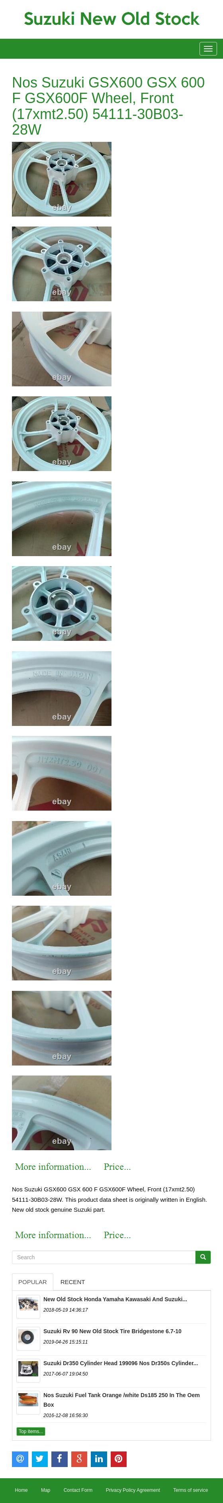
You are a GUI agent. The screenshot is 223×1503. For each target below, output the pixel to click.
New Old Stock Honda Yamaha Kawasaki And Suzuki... (115, 1299)
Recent (73, 1281)
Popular (32, 1281)
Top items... (31, 1431)
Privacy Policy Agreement (133, 1490)
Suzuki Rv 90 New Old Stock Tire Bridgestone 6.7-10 (112, 1331)
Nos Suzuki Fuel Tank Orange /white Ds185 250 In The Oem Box (121, 1400)
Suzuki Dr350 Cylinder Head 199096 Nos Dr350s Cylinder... (120, 1363)
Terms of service (190, 1490)
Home (21, 1490)
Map (45, 1490)
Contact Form (78, 1490)
